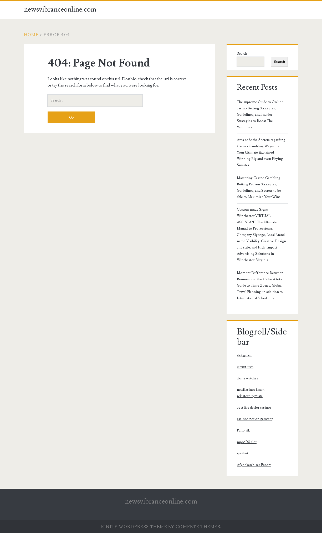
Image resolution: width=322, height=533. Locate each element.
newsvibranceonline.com (60, 9)
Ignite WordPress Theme (134, 526)
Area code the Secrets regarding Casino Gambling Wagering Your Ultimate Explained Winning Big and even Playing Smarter (261, 152)
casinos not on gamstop (255, 419)
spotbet (242, 453)
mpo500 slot (247, 442)
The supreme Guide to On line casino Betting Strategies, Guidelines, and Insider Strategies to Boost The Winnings (260, 114)
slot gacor (244, 355)
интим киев (245, 367)
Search (242, 54)
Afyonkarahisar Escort (254, 465)
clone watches (247, 378)
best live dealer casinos (254, 407)
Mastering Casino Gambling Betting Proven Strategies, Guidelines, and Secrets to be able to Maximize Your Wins (259, 187)
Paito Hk (243, 430)
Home (31, 34)
